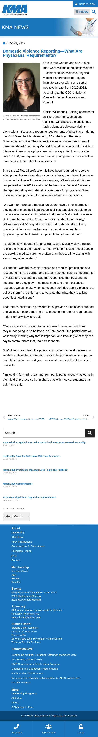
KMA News (17, 537)
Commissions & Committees (28, 546)
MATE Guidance (20, 682)
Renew (15, 578)
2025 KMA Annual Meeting (26, 599)
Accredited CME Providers (27, 659)
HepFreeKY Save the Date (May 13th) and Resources (31, 456)
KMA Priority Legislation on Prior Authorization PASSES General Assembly (44, 442)
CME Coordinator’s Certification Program (35, 664)
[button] (94, 11)
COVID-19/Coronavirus (24, 631)
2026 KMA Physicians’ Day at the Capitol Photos (29, 497)
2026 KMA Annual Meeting (26, 596)
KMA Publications (21, 541)
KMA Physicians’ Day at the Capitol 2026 (33, 592)
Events (16, 588)
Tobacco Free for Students (26, 642)
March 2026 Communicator (17, 483)
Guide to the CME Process (27, 673)
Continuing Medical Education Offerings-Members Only (43, 654)
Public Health (20, 624)
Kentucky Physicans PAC (25, 613)
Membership (20, 567)
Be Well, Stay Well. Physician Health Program (36, 638)
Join (13, 574)
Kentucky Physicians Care (25, 617)
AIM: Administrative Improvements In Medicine (36, 610)
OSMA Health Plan (22, 707)
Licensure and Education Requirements (34, 668)
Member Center (20, 571)
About (15, 528)
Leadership (18, 532)
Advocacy (18, 606)
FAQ (14, 555)
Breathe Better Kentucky (24, 627)
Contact (16, 560)
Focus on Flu (18, 635)
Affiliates (17, 698)
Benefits (15, 582)
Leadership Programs (24, 693)
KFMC (15, 702)
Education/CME (22, 649)
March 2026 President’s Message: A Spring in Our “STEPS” (35, 470)
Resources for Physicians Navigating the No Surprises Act (45, 678)
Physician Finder (21, 550)
